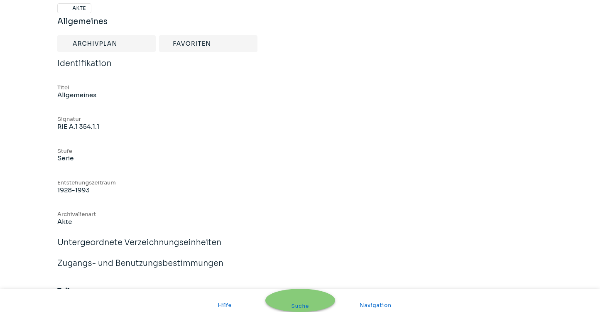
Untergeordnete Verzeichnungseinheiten (139, 248)
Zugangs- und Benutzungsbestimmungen (140, 268)
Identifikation (84, 69)
